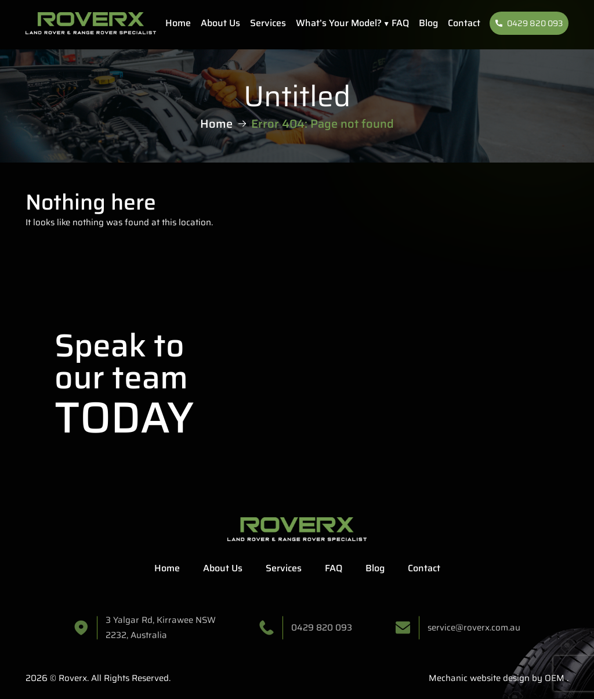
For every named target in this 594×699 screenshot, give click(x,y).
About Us (220, 23)
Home (178, 23)
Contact (464, 23)
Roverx (73, 678)
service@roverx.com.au (474, 631)
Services (268, 23)
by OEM (547, 678)
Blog (428, 23)
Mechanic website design (479, 678)
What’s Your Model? (339, 23)
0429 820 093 (529, 23)
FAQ (400, 23)
